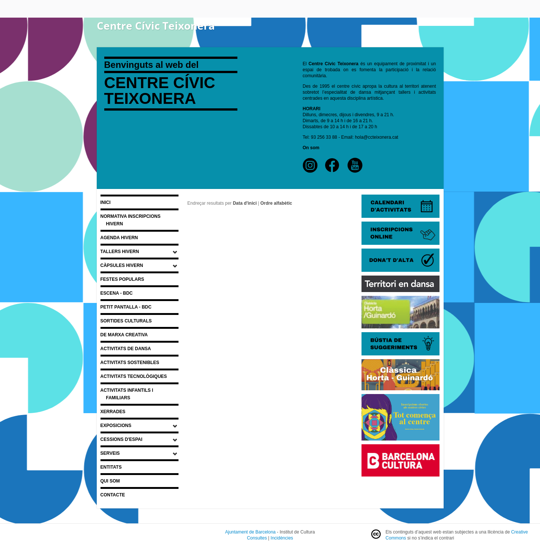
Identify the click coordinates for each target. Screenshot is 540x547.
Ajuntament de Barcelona (250, 532)
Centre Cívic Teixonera (156, 25)
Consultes (257, 538)
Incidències (282, 538)
